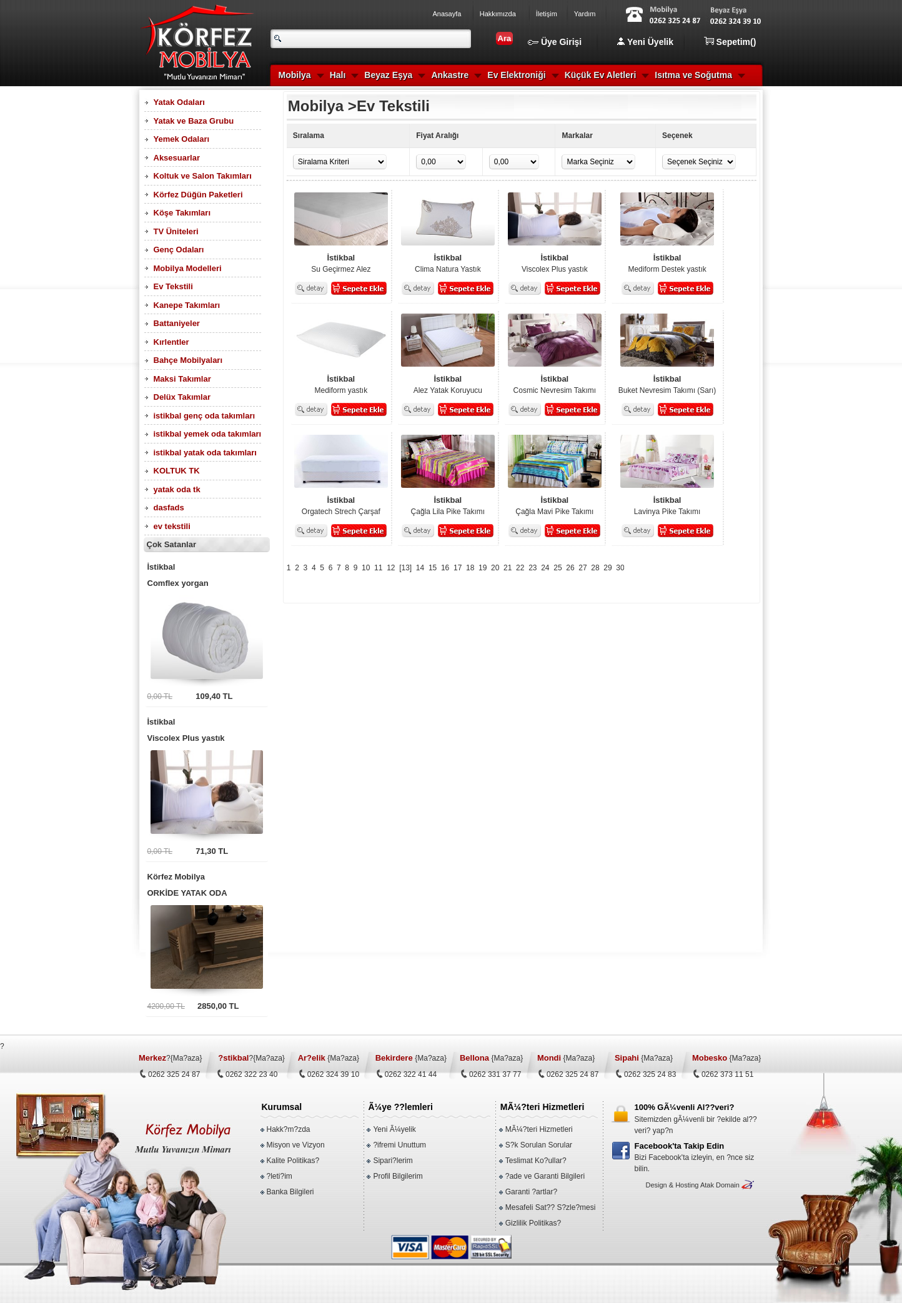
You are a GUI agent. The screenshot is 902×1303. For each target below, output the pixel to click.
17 (457, 567)
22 (520, 567)
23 (532, 567)
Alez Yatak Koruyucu (448, 384)
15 (433, 567)
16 (445, 567)
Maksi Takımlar (182, 379)
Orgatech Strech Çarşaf (341, 505)
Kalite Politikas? (293, 1160)
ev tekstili (172, 526)
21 (507, 567)
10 (366, 567)
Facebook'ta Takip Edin (680, 1146)
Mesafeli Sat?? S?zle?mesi (550, 1207)
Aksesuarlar (177, 157)
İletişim (546, 13)
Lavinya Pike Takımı (667, 505)
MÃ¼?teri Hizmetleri (539, 1129)
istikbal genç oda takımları (204, 415)
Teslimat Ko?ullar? (536, 1160)
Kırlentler (171, 342)
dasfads (169, 507)
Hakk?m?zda (288, 1129)
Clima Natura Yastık (448, 263)
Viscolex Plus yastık (206, 728)
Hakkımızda (498, 13)
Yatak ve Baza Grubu (194, 121)
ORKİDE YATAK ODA (206, 883)
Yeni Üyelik (645, 42)
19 (482, 567)
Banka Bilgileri (290, 1191)
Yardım (585, 13)
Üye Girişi (555, 42)
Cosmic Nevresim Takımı (555, 384)
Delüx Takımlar (182, 397)
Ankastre (449, 75)
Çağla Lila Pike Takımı (448, 505)
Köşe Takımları (182, 212)
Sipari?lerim (392, 1160)
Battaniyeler (177, 323)
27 (582, 567)
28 (595, 567)
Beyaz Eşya (388, 75)
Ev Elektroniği (516, 75)
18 (470, 567)
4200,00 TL (166, 1006)
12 (391, 567)
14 (420, 567)
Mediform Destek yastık (667, 263)
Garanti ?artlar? (531, 1191)
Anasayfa (447, 13)
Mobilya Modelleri (188, 268)
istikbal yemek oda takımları (208, 433)
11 (378, 567)
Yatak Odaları (179, 102)
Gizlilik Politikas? (533, 1223)
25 (557, 567)
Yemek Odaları (182, 139)
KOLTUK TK (177, 470)
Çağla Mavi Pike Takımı (555, 505)
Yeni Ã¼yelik (394, 1129)
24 (545, 567)
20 (495, 567)
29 (607, 567)
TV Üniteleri (176, 231)
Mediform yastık (341, 384)
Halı (338, 75)
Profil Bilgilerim (397, 1176)
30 (620, 567)
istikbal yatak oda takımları (205, 452)
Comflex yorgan (206, 573)
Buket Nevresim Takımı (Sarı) (667, 384)
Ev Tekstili (173, 286)
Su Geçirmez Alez (341, 263)
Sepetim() (730, 42)
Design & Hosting (671, 1185)
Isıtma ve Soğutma (693, 75)
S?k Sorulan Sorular (538, 1145)
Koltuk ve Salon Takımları (203, 176)
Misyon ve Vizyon (296, 1145)
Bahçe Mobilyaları (188, 360)
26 (570, 567)
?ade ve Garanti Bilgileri (545, 1176)
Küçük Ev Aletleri (601, 75)
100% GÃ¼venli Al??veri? (685, 1107)
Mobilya (295, 75)
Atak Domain (720, 1185)
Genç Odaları (179, 249)
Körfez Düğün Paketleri (198, 194)
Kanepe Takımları (187, 305)
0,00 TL (159, 696)
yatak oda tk (177, 489)
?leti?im (279, 1176)
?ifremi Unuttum (399, 1145)
